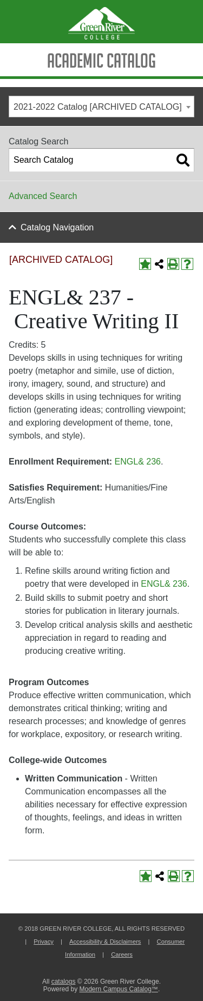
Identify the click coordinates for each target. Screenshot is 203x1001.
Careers (122, 954)
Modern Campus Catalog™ (118, 989)
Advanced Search (43, 196)
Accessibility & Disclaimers (105, 941)
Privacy (44, 941)
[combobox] (101, 106)
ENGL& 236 (138, 461)
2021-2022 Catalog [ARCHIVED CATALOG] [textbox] (98, 106)
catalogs (63, 981)
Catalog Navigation (57, 227)
